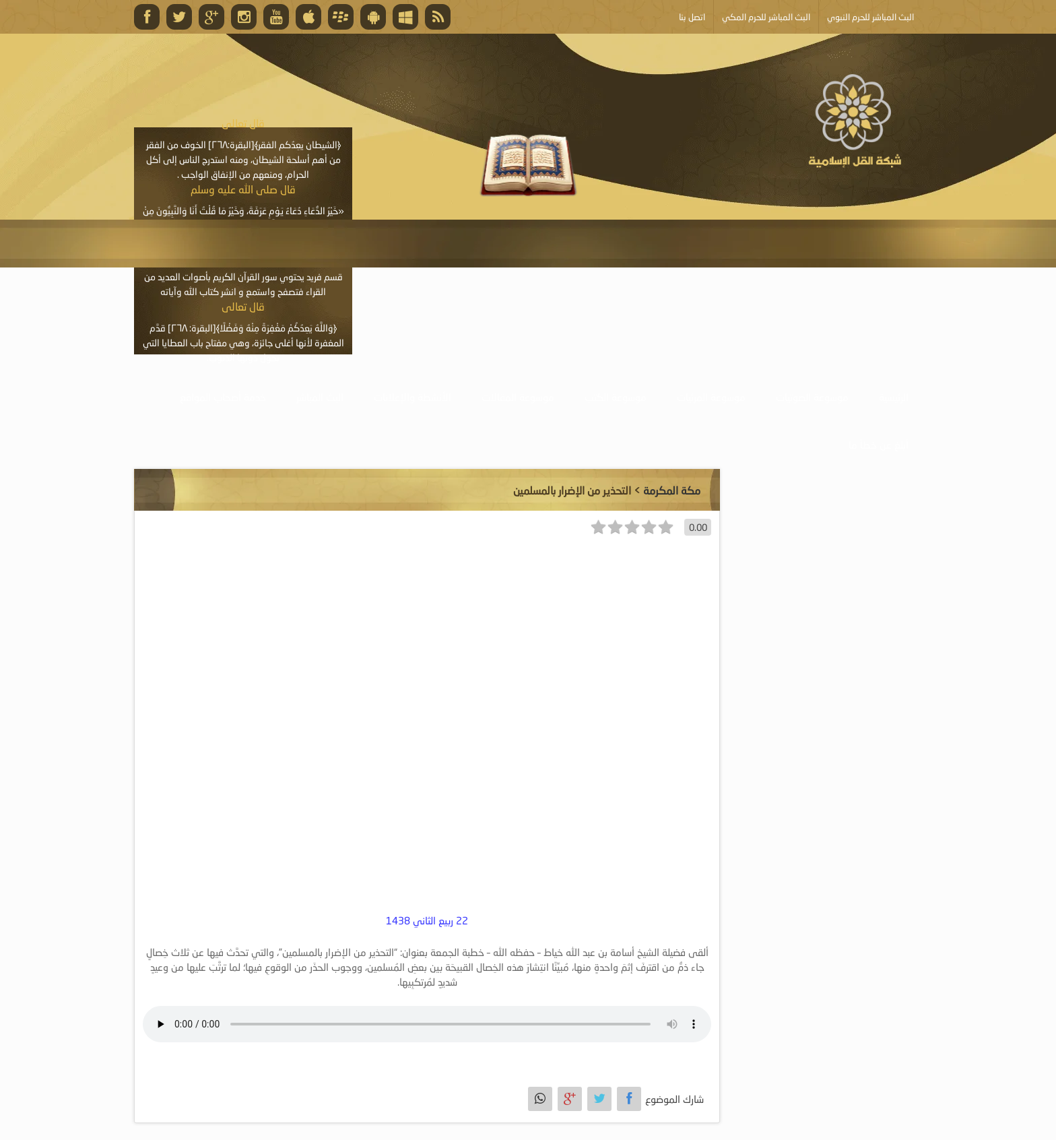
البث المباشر (319, 397)
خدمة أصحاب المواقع (223, 397)
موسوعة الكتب (616, 397)
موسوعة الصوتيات (812, 397)
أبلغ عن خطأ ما (879, 445)
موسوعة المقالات (518, 397)
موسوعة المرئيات (711, 397)
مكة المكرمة (671, 490)
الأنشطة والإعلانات (412, 397)
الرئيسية (894, 397)
